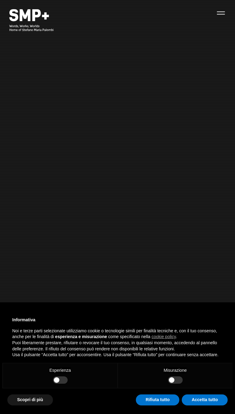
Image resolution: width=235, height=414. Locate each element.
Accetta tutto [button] (205, 399)
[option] (117, 207)
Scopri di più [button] (30, 399)
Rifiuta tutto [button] (158, 399)
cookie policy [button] (163, 336)
